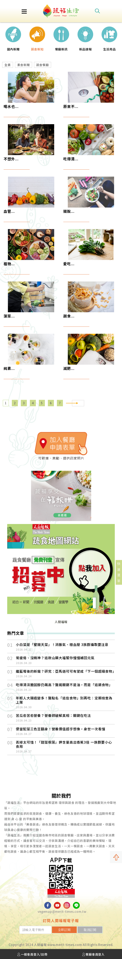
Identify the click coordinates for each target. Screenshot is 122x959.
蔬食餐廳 (42, 65)
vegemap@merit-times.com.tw (62, 911)
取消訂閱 (93, 929)
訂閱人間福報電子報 (61, 920)
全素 (7, 65)
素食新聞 (23, 65)
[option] (13, 37)
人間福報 (61, 622)
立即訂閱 (74, 929)
